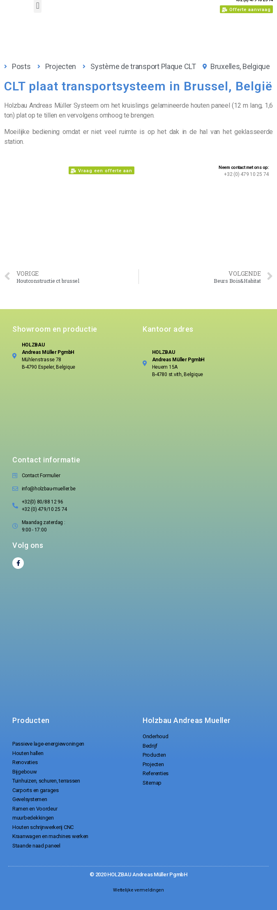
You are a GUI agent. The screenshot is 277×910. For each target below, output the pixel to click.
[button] (246, 9)
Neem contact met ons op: (244, 167)
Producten (31, 720)
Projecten (60, 66)
